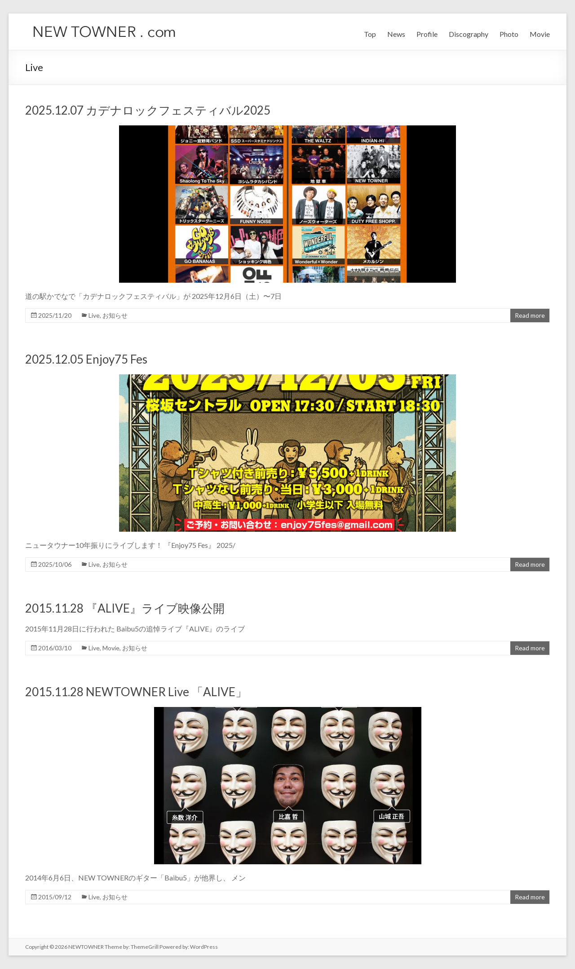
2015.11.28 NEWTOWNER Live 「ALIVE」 (136, 692)
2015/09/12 (54, 897)
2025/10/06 (54, 564)
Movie (540, 34)
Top (370, 34)
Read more (530, 315)
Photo (509, 34)
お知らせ (115, 315)
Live (94, 315)
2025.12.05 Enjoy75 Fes (86, 359)
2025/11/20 (54, 315)
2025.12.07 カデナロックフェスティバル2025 (147, 110)
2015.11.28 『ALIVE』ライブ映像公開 (125, 608)
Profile (427, 34)
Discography (468, 34)
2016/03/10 (54, 648)
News (396, 34)
